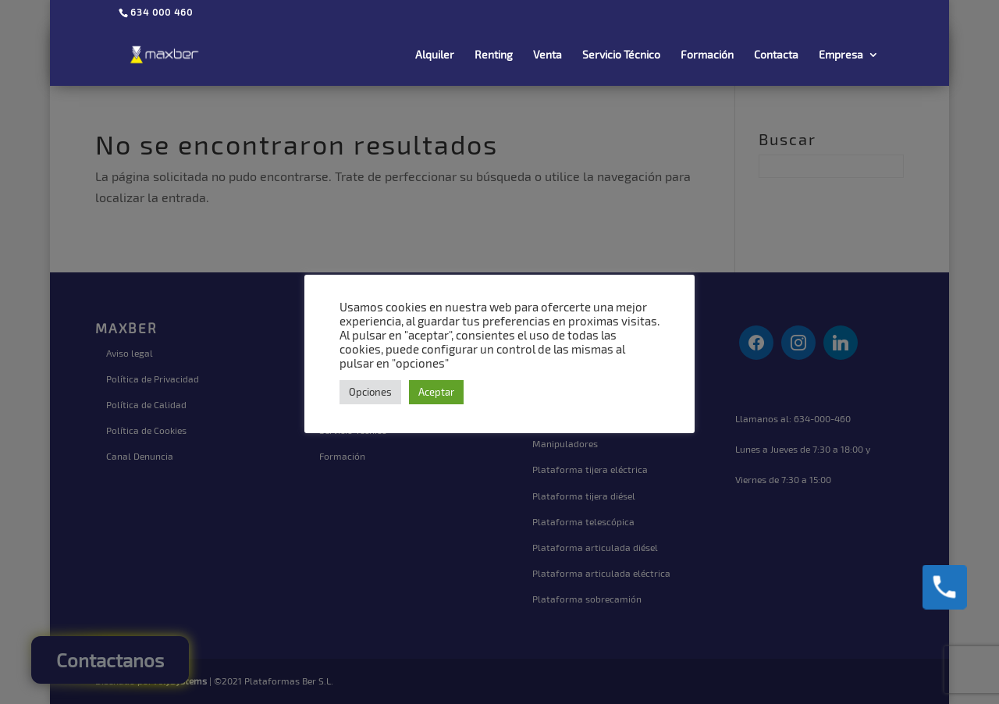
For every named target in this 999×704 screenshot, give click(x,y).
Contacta (776, 55)
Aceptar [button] (436, 392)
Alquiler (434, 55)
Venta (547, 55)
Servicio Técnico (621, 55)
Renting (494, 55)
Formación (707, 55)
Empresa (841, 55)
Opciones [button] (370, 392)
